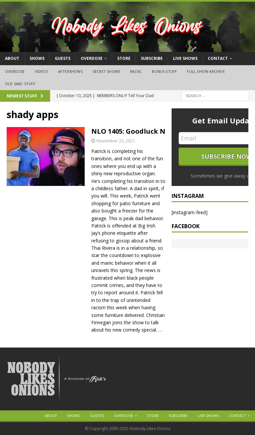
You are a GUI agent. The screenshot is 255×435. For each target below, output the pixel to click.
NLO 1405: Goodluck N (128, 131)
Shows (37, 58)
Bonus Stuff (164, 71)
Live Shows (185, 58)
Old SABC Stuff (20, 83)
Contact (218, 58)
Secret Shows (106, 71)
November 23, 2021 (116, 141)
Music (136, 71)
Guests (62, 58)
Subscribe (152, 58)
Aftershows (70, 71)
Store (123, 58)
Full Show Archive (205, 71)
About (12, 58)
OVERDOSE (92, 58)
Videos (41, 71)
